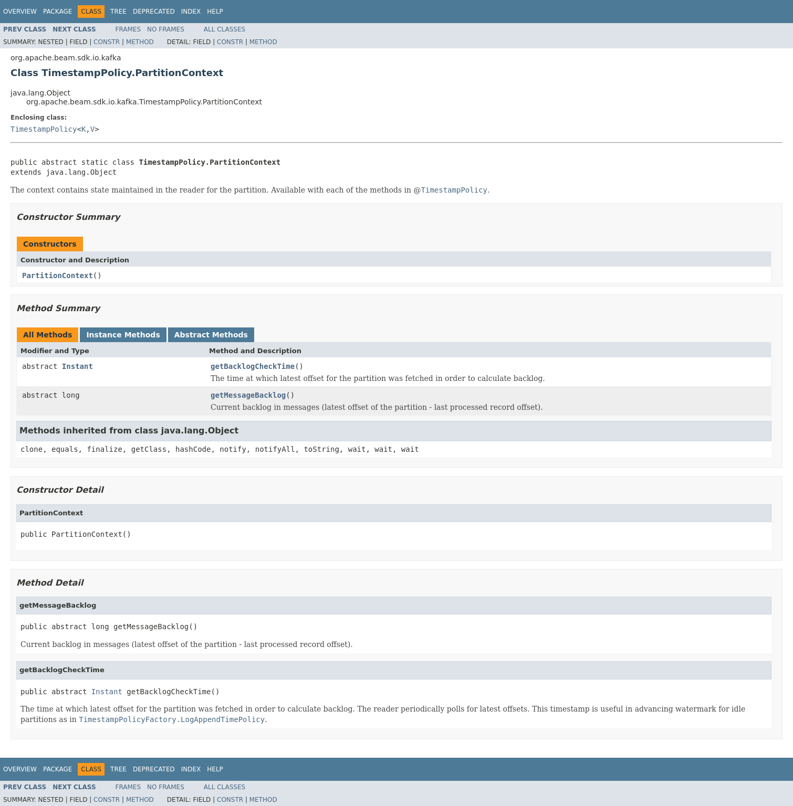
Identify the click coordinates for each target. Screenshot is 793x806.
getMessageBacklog (248, 395)
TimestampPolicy (44, 129)
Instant (77, 366)
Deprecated (154, 11)
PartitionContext (57, 275)
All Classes (224, 29)
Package (57, 11)
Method (140, 42)
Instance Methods (123, 335)
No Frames (165, 29)
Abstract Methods (211, 335)
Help (215, 11)
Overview (20, 11)
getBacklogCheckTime (253, 366)
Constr (106, 42)
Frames (128, 29)
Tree (118, 11)
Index (191, 11)
